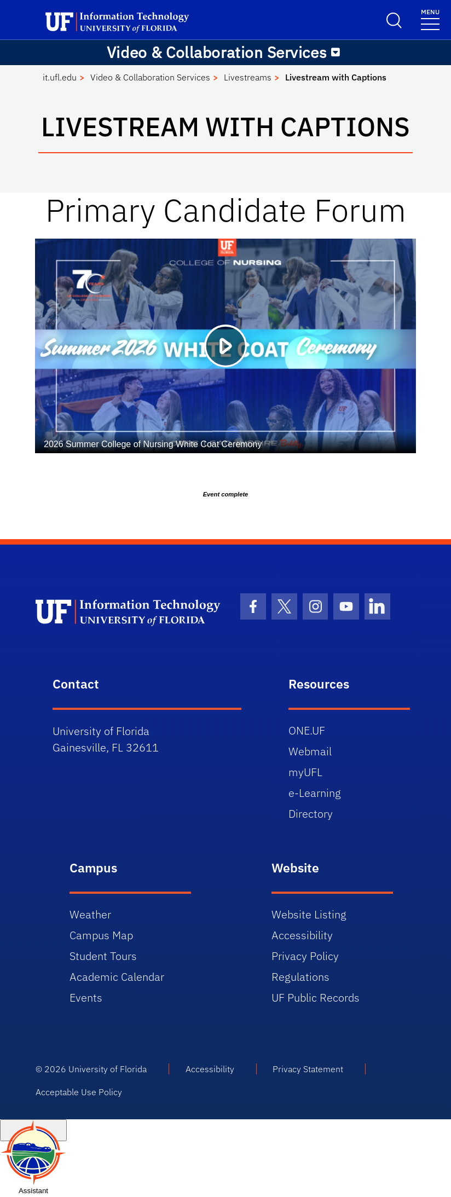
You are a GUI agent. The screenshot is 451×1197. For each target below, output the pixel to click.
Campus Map (101, 935)
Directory (310, 813)
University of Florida (107, 1068)
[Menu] (430, 18)
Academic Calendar (117, 976)
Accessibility (302, 935)
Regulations (300, 976)
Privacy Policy (305, 956)
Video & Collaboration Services (150, 77)
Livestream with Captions (335, 77)
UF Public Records (315, 997)
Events (86, 997)
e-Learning (314, 792)
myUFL (305, 772)
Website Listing (308, 914)
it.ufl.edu (60, 77)
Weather (90, 914)
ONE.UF (306, 730)
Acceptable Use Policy (79, 1091)
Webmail (310, 751)
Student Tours (103, 956)
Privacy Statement (308, 1068)
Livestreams (247, 77)
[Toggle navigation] (335, 52)
